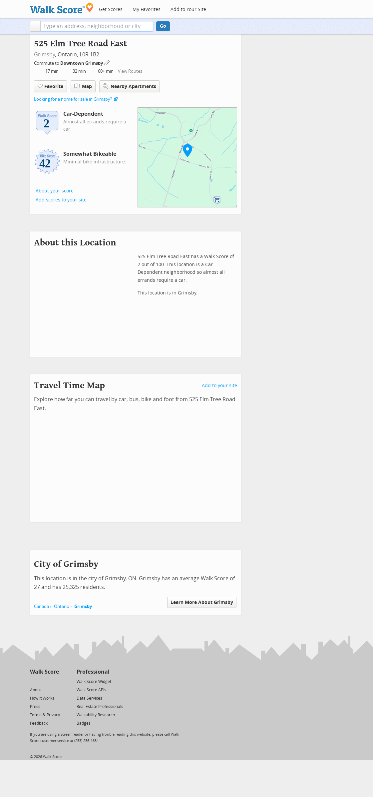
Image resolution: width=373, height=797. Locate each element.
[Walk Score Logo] (62, 8)
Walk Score (44, 672)
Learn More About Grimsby (202, 602)
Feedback (39, 723)
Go (163, 26)
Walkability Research (96, 715)
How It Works (42, 698)
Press (35, 706)
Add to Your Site (188, 9)
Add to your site (219, 385)
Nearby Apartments (129, 86)
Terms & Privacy (45, 715)
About (35, 690)
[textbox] (97, 26)
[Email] (54, 681)
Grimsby (44, 54)
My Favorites (147, 9)
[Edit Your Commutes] (107, 62)
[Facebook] (44, 681)
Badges (84, 723)
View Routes (130, 71)
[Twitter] (34, 681)
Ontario (61, 606)
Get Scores (111, 9)
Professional (93, 672)
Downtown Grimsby (82, 63)
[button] (35, 26)
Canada (41, 606)
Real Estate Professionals (100, 706)
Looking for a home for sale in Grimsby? (73, 99)
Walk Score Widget (94, 681)
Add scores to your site (61, 200)
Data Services (89, 698)
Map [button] (83, 86)
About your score (55, 191)
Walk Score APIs (91, 690)
